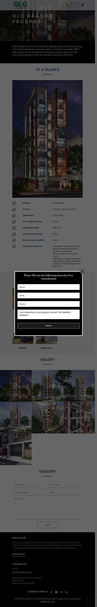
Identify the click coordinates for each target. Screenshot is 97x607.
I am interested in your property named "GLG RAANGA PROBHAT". (48, 314)
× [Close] (82, 271)
